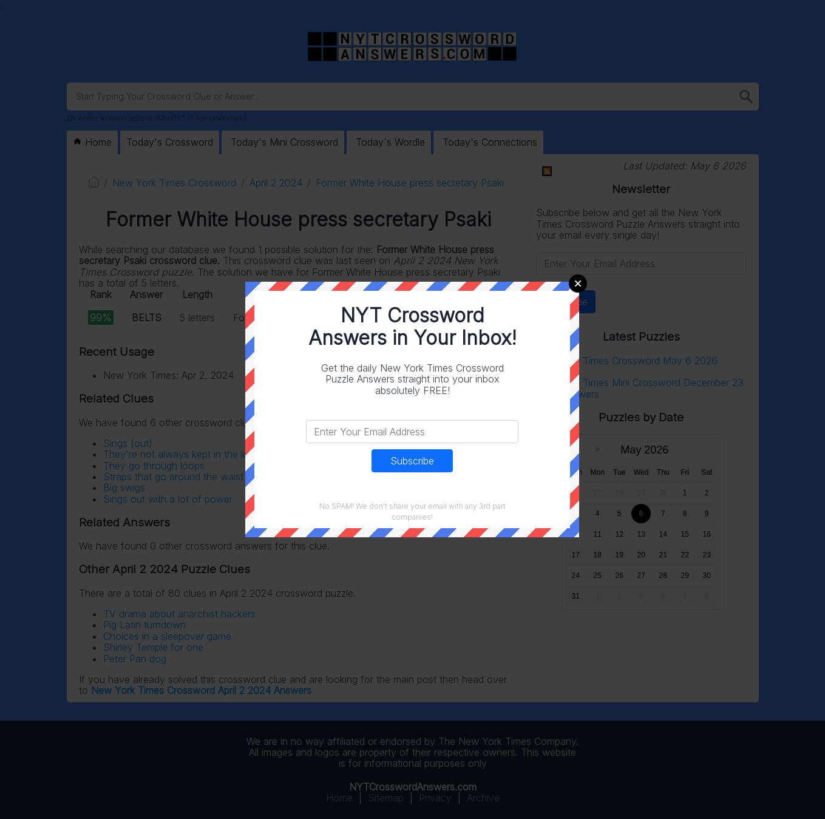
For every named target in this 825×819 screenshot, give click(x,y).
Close (578, 283)
